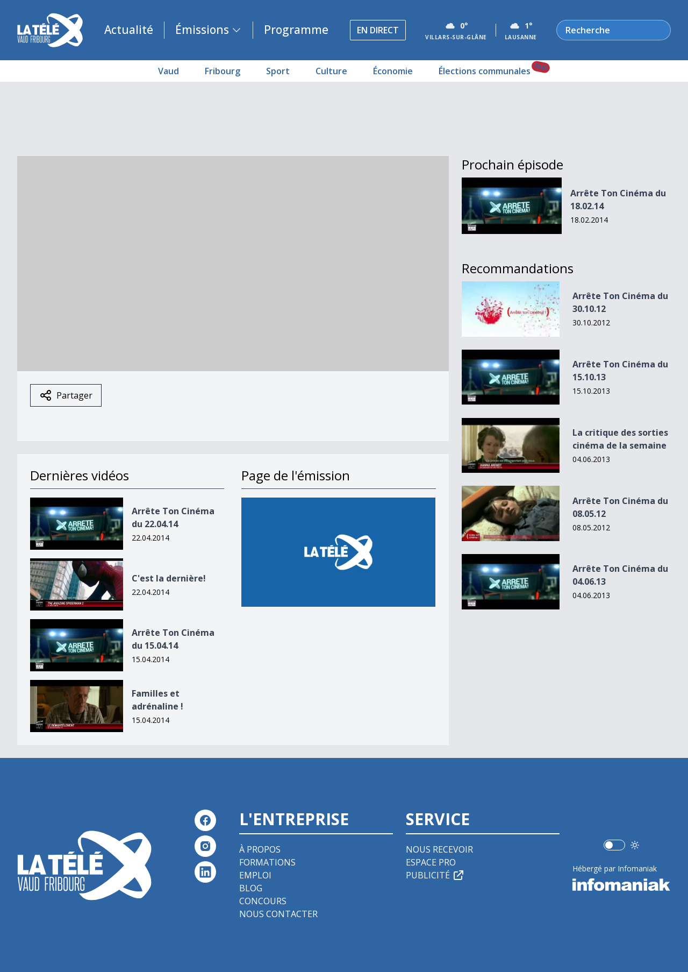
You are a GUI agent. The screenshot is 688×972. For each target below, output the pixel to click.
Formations (267, 862)
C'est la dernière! (169, 578)
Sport (278, 71)
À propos (260, 849)
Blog (250, 888)
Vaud (168, 71)
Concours (262, 901)
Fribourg (222, 71)
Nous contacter (278, 914)
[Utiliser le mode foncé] (634, 845)
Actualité (128, 29)
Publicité (435, 875)
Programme (296, 29)
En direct (378, 30)
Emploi (255, 875)
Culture (331, 71)
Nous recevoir (439, 849)
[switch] (614, 845)
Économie (393, 71)
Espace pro (431, 862)
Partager (65, 395)
